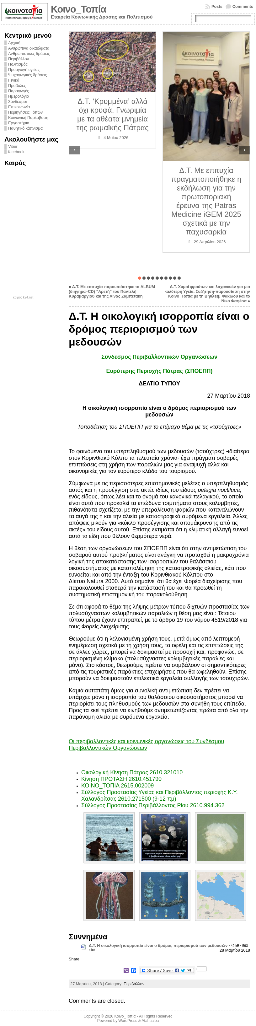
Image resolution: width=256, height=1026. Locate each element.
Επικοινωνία (19, 107)
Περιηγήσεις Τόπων (25, 112)
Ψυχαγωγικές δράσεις (27, 75)
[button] (139, 278)
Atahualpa (150, 1020)
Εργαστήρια (18, 123)
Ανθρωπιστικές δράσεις (29, 53)
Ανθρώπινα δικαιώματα (28, 48)
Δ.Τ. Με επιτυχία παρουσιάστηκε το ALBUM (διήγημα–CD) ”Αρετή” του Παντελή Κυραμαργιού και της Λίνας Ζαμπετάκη (112, 291)
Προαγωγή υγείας (24, 69)
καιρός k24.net (23, 297)
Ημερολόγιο (18, 96)
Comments (242, 6)
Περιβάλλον (18, 58)
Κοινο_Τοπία (78, 9)
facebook (16, 151)
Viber (13, 146)
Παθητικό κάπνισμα (25, 128)
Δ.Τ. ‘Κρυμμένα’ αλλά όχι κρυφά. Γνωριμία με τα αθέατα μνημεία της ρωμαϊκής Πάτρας (113, 114)
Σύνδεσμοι (17, 101)
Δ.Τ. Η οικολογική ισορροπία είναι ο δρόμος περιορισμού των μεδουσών (158, 945)
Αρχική (14, 42)
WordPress (127, 1020)
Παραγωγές (18, 91)
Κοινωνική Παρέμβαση (28, 117)
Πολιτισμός (18, 64)
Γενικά (13, 80)
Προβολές (17, 85)
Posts (216, 6)
